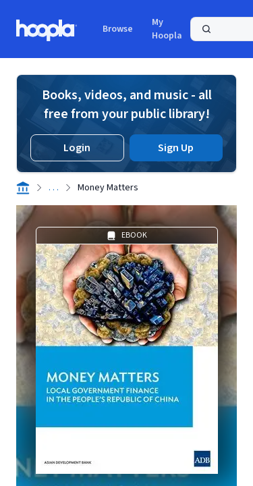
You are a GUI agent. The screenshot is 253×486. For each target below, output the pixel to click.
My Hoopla (167, 29)
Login (76, 147)
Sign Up (176, 147)
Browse (118, 29)
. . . (54, 187)
